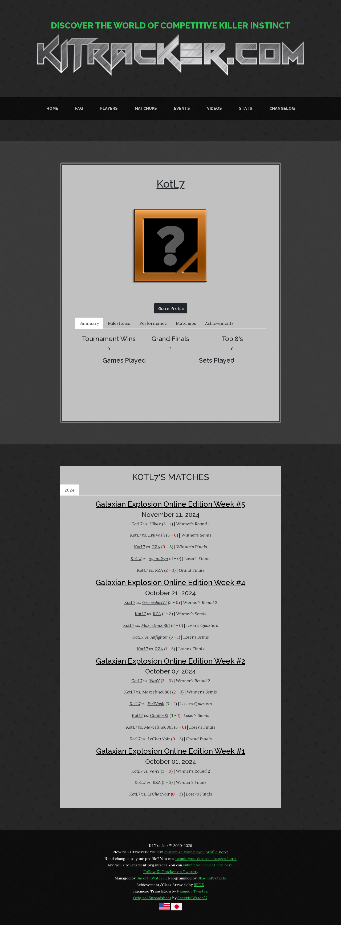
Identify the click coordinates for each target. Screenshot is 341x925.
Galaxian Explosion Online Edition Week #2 (170, 661)
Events (182, 108)
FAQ (79, 108)
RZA (156, 546)
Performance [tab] (153, 323)
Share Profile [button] (170, 308)
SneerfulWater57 (151, 878)
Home (52, 108)
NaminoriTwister (192, 891)
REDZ (199, 884)
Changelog (282, 108)
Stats (245, 108)
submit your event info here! (208, 865)
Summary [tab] (89, 323)
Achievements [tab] (219, 323)
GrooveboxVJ (154, 602)
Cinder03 (159, 715)
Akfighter (159, 637)
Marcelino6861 (155, 625)
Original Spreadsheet (152, 897)
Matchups (146, 108)
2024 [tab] (69, 490)
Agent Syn (158, 558)
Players (109, 108)
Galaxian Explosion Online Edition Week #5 (170, 504)
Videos (214, 108)
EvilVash (156, 535)
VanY (154, 680)
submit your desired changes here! (206, 858)
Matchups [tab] (186, 323)
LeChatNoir (159, 738)
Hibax (155, 523)
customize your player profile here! (196, 852)
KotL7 (171, 183)
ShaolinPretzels (212, 878)
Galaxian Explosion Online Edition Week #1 (170, 751)
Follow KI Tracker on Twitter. (170, 871)
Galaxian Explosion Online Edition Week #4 (170, 582)
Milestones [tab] (119, 323)
